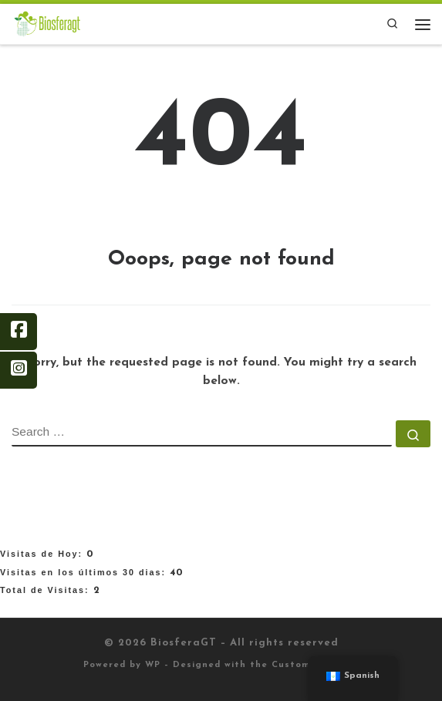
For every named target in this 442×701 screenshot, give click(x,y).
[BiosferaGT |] (47, 23)
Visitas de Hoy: (43, 553)
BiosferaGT (183, 643)
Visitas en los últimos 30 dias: (85, 572)
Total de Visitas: (46, 590)
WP (152, 665)
